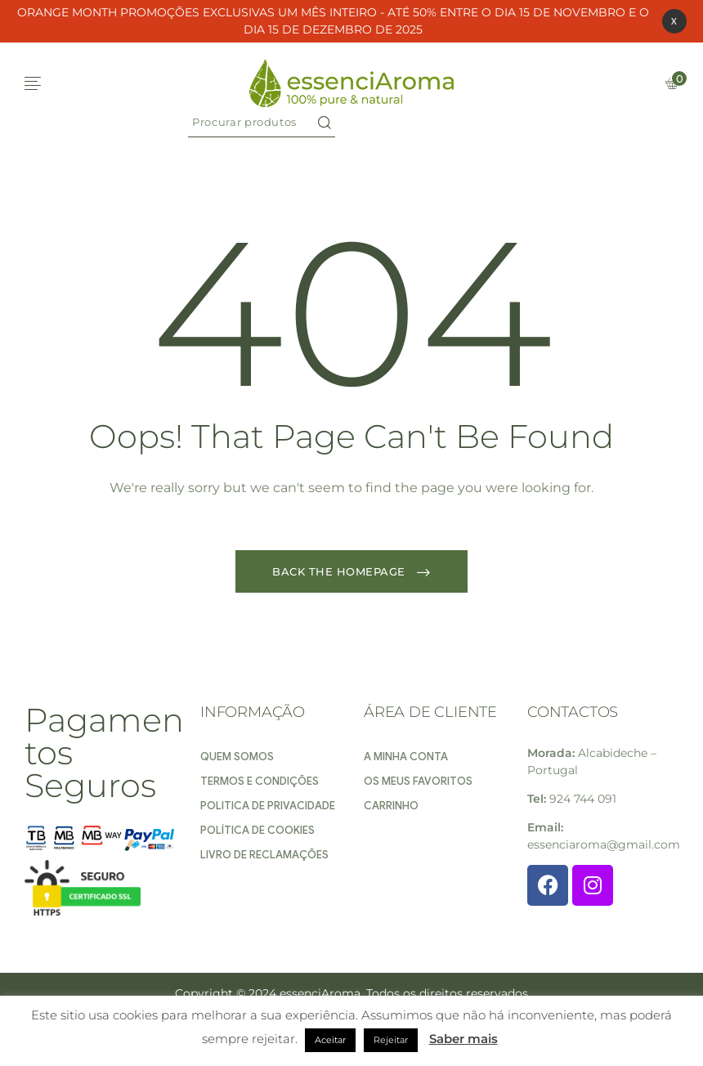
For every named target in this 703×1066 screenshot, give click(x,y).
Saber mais (463, 1038)
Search (324, 122)
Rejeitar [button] (391, 1040)
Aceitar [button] (330, 1040)
